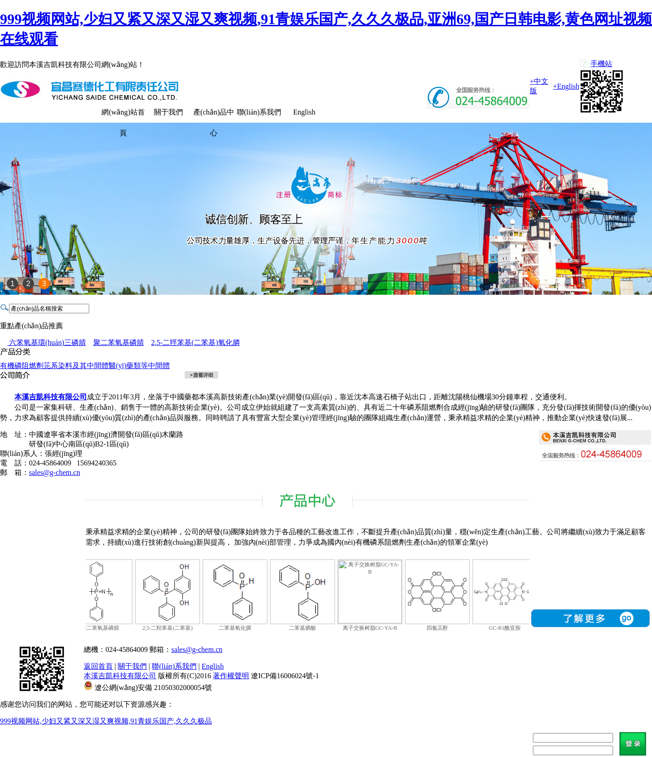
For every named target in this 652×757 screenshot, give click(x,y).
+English (566, 86)
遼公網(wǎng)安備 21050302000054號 (153, 687)
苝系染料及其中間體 (76, 365)
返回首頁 (98, 666)
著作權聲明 (231, 676)
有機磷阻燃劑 (21, 365)
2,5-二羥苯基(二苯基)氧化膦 (195, 342)
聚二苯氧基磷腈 (118, 342)
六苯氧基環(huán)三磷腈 (46, 342)
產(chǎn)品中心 (214, 115)
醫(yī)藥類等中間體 (139, 365)
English (304, 112)
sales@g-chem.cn (54, 472)
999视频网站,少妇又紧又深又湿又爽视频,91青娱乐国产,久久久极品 (106, 721)
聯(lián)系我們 (259, 112)
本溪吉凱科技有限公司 (120, 676)
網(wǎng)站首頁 (122, 115)
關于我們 (168, 112)
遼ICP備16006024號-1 (285, 676)
